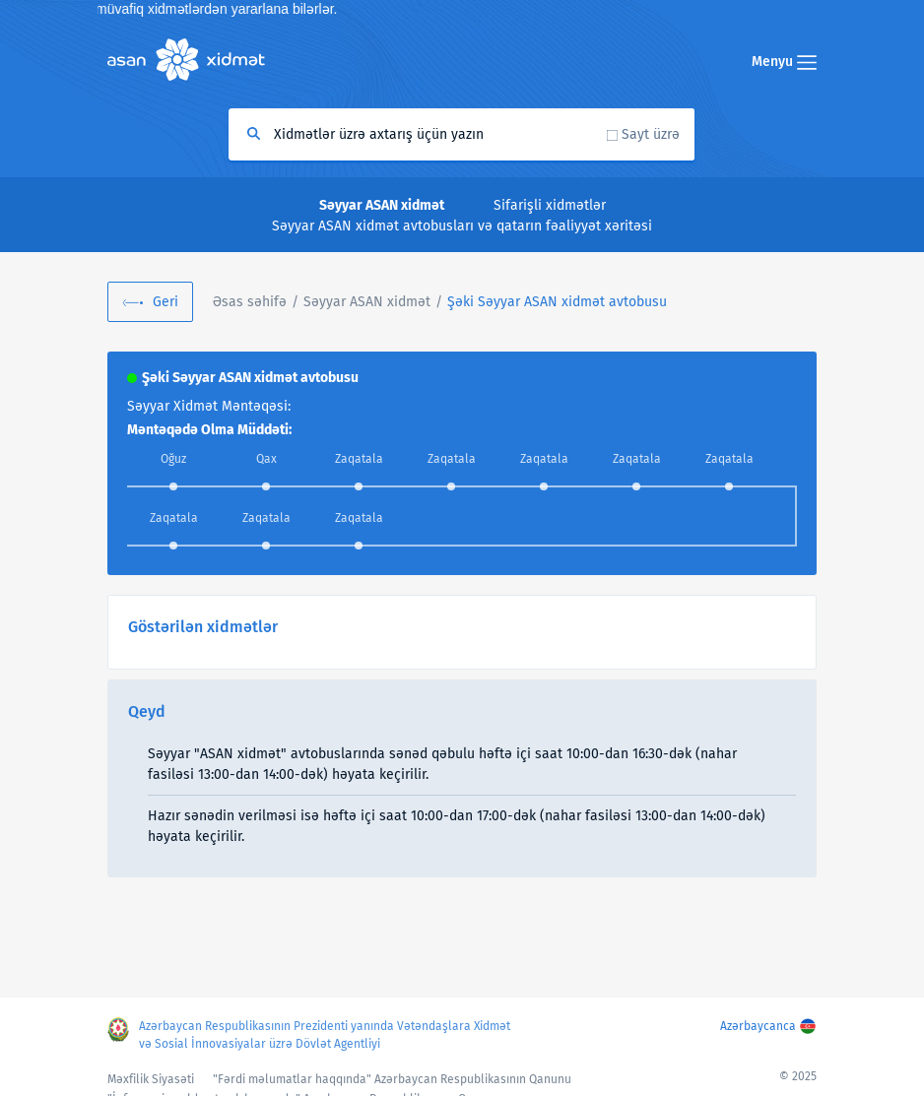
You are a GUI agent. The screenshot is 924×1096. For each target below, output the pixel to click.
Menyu (784, 61)
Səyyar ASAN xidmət (366, 301)
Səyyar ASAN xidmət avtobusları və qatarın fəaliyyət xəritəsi (462, 226)
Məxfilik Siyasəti (150, 1079)
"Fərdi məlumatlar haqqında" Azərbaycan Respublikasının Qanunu (392, 1079)
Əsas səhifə (250, 301)
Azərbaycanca (758, 1026)
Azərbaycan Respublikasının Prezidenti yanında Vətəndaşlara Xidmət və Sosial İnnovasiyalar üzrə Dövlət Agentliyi (324, 1035)
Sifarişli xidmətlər (550, 205)
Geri (165, 301)
